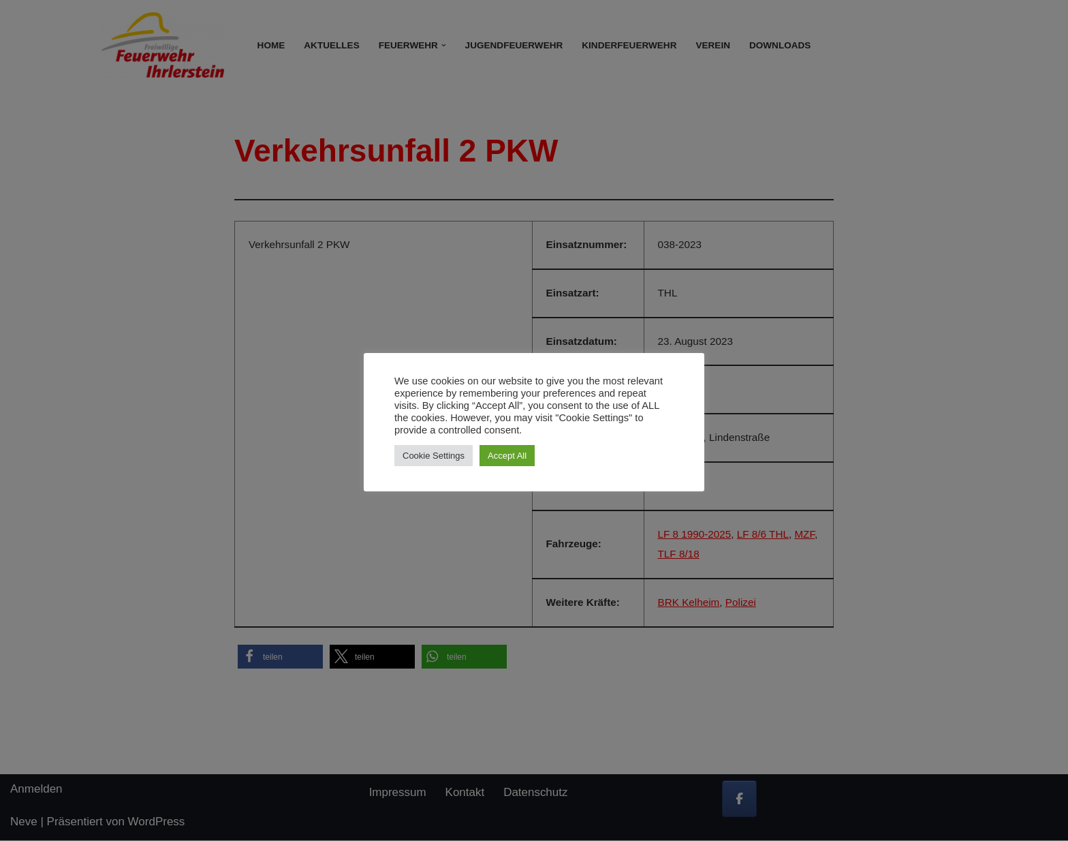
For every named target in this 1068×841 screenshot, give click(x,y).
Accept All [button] (507, 455)
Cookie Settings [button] (434, 455)
